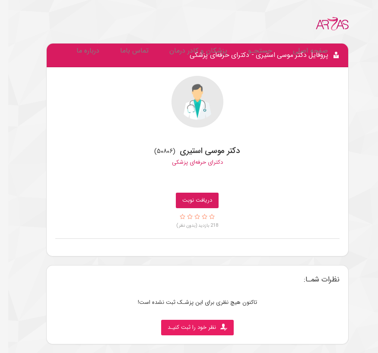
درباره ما (79, 50)
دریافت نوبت (189, 200)
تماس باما (126, 50)
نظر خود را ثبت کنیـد (189, 327)
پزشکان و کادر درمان (190, 50)
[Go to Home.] (324, 23)
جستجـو (252, 50)
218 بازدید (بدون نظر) (189, 225)
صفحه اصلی (302, 50)
